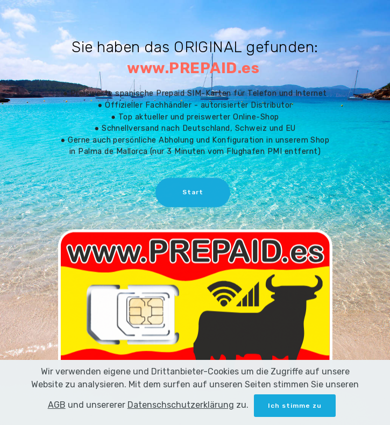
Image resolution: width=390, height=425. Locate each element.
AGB (57, 415)
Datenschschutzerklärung (180, 415)
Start (192, 193)
